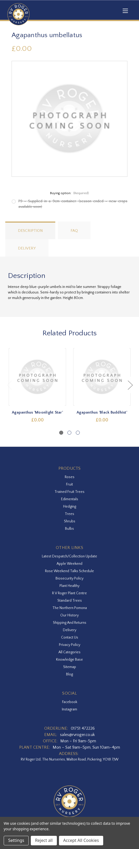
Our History (69, 615)
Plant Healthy (69, 586)
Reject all (44, 840)
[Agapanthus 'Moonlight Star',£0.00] (37, 377)
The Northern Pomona (69, 608)
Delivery (27, 248)
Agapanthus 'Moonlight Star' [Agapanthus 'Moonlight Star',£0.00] (37, 412)
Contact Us (69, 637)
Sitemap (69, 667)
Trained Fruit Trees (69, 492)
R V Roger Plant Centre (69, 593)
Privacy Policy (69, 645)
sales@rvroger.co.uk (77, 734)
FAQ (74, 230)
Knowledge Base (69, 659)
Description (30, 230)
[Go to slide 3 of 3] (78, 433)
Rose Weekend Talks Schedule (69, 571)
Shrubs (69, 521)
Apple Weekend (69, 564)
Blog (69, 674)
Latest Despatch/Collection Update (69, 556)
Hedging (69, 506)
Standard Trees (69, 600)
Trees (69, 514)
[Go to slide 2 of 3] (69, 433)
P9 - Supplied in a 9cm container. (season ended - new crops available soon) (72, 204)
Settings (16, 840)
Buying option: (69, 193)
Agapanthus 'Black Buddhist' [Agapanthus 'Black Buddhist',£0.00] (102, 412)
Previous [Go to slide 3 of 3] (9, 385)
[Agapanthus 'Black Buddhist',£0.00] (102, 377)
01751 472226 (83, 728)
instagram (69, 709)
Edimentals (69, 499)
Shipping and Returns (69, 623)
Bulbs (69, 529)
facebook (69, 702)
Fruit (69, 484)
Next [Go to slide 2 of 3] (130, 385)
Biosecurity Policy (69, 578)
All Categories (69, 652)
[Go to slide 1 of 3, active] (61, 433)
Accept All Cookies (81, 840)
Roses (70, 477)
